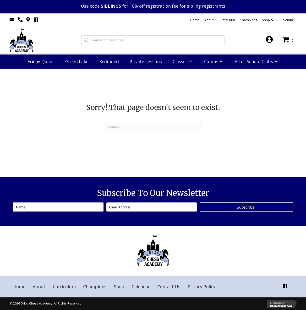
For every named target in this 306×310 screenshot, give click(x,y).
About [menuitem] (39, 286)
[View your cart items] (288, 40)
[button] (273, 20)
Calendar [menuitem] (141, 286)
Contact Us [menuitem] (168, 286)
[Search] (153, 127)
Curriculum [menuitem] (64, 286)
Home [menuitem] (19, 286)
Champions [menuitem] (94, 286)
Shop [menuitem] (119, 286)
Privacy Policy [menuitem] (201, 286)
